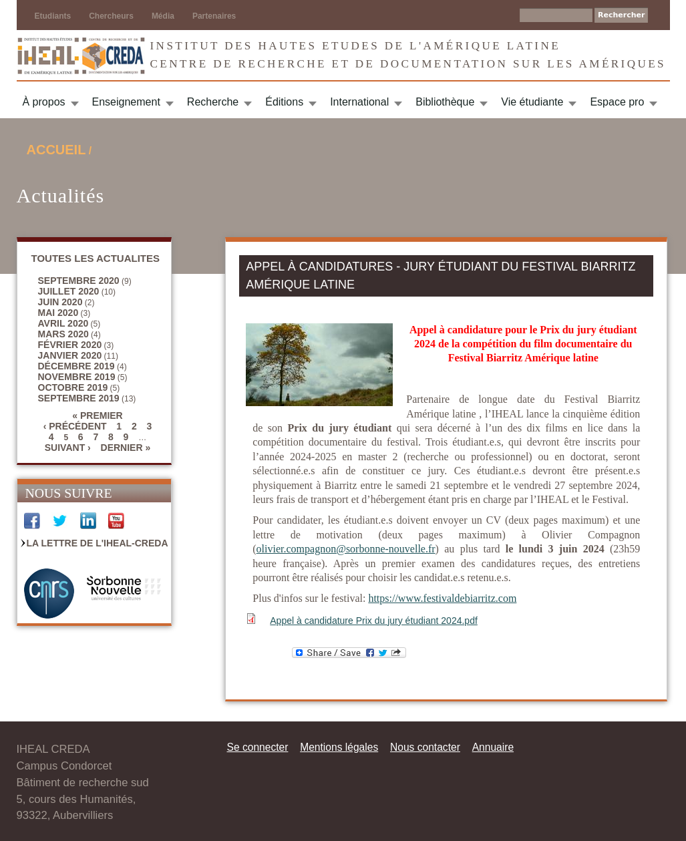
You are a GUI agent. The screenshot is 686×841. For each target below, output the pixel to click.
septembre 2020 (79, 280)
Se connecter (258, 747)
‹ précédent (75, 426)
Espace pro (617, 102)
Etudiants (53, 16)
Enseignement (126, 102)
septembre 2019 (79, 398)
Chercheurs (111, 16)
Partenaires (214, 16)
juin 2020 (60, 302)
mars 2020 (63, 334)
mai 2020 (58, 312)
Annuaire (493, 747)
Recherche (212, 102)
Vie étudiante (532, 102)
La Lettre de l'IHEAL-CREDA (97, 543)
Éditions (284, 102)
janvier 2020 (70, 355)
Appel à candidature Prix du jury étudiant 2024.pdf (374, 620)
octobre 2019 (73, 387)
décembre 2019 (76, 366)
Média (163, 16)
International (359, 102)
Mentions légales (339, 747)
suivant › (68, 447)
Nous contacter (425, 747)
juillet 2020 (69, 291)
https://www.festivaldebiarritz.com (442, 598)
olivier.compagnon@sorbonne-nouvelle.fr (346, 548)
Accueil (56, 149)
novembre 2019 (77, 376)
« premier (97, 415)
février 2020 (70, 344)
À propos (44, 102)
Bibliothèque (444, 102)
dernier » (126, 447)
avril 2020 (63, 323)
